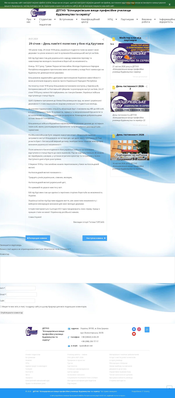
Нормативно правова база (120, 372)
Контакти (29, 372)
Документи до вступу (117, 369)
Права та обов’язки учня (35, 383)
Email (3, 294)
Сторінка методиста (117, 380)
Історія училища (115, 360)
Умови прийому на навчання (120, 366)
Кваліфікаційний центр (90, 20)
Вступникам (66, 19)
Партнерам (127, 19)
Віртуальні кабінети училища (121, 378)
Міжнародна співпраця (118, 363)
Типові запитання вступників (120, 375)
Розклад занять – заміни (77, 354)
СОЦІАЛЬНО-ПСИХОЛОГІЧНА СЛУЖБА (82, 378)
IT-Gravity (145, 391)
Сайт (2, 300)
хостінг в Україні (119, 396)
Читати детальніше (140, 77)
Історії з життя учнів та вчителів (122, 357)
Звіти (28, 375)
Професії (29, 378)
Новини (28, 360)
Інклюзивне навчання (75, 375)
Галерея (29, 369)
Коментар (4, 254)
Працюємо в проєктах (76, 360)
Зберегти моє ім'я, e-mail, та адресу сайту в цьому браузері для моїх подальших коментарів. (44, 306)
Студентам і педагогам (45, 22)
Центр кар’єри (73, 372)
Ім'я (2, 288)
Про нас (29, 20)
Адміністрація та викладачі (36, 366)
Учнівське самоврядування (78, 369)
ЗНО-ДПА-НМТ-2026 (75, 357)
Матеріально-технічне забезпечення (124, 354)
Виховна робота (146, 20)
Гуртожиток (72, 366)
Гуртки (70, 363)
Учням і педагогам (33, 354)
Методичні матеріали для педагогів (81, 380)
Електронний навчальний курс (38, 380)
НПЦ (110, 19)
